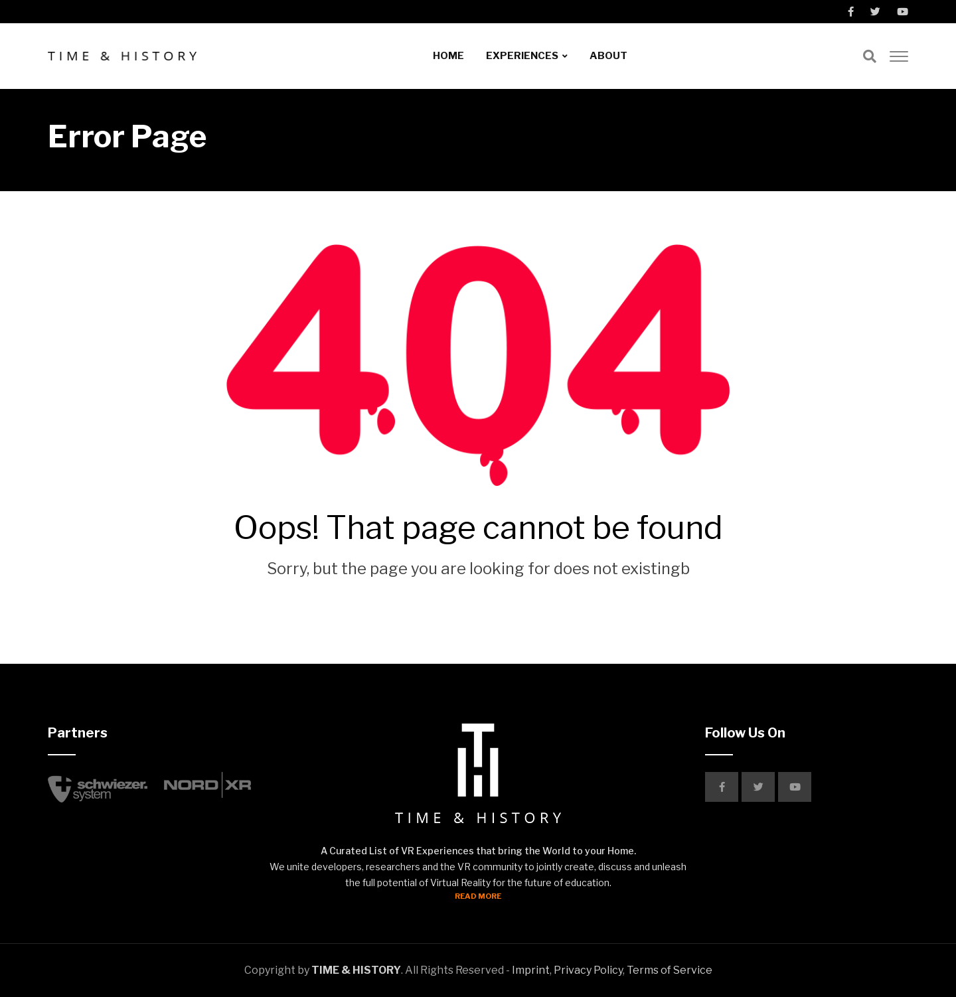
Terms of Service (669, 970)
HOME (448, 56)
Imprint (531, 970)
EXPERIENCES (522, 56)
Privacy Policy (588, 970)
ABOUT (608, 56)
